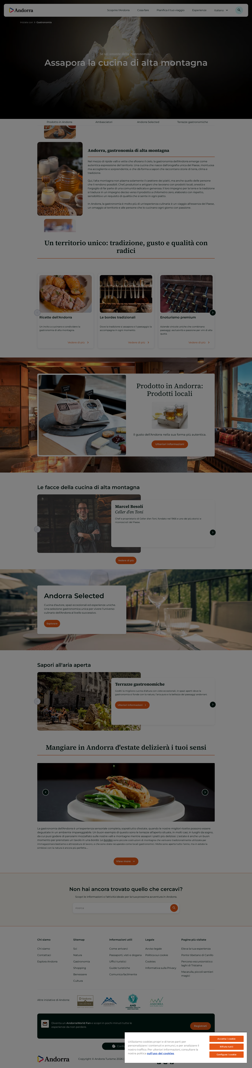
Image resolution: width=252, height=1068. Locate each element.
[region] (186, 1047)
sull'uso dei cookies (160, 1053)
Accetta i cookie (226, 1038)
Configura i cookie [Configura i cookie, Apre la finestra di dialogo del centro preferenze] (226, 1054)
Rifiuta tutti (226, 1046)
